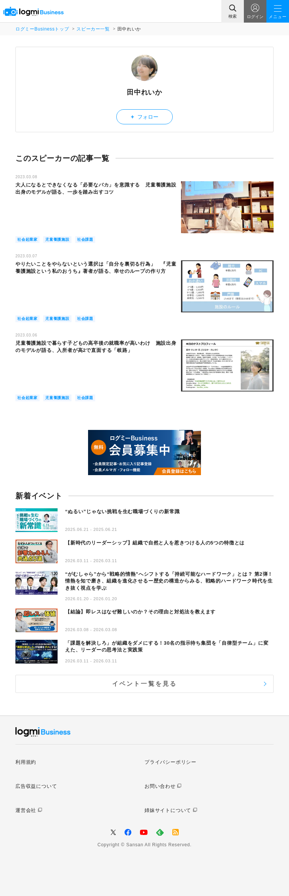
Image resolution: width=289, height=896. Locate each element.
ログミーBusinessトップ (42, 29)
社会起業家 (27, 239)
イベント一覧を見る (144, 683)
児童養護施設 (57, 239)
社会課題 (85, 239)
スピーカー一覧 (93, 29)
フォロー (144, 116)
